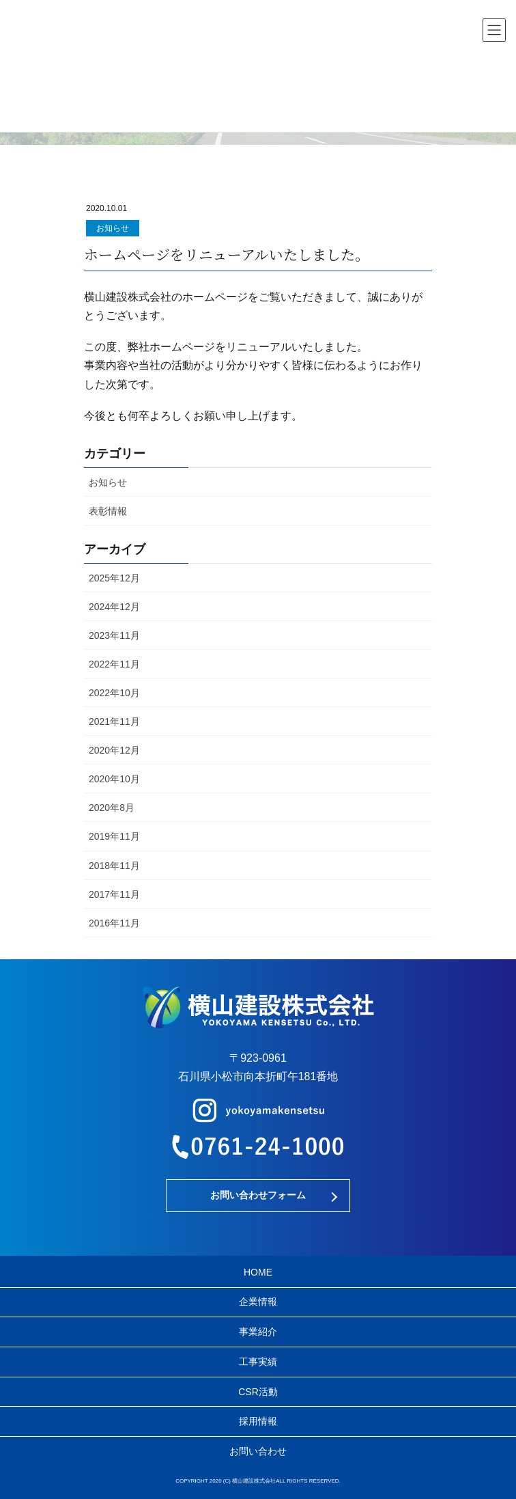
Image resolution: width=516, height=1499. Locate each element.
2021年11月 (114, 721)
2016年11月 (114, 923)
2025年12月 (114, 578)
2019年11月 (114, 836)
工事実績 (258, 1361)
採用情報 (258, 1421)
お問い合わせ (258, 1451)
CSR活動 (258, 1391)
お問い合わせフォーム (258, 1194)
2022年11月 (114, 664)
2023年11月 (114, 635)
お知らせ (112, 228)
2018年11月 (114, 865)
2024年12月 (114, 606)
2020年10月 (114, 778)
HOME (258, 1272)
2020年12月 (114, 750)
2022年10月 (114, 692)
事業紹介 (258, 1331)
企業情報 (258, 1301)
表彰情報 (108, 511)
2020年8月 (111, 807)
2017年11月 (114, 894)
